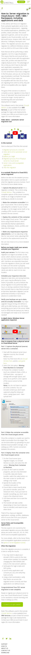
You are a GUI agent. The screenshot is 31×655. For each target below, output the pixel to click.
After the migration (9, 167)
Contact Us (5, 650)
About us (4, 648)
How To (4, 646)
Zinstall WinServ (6, 192)
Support (4, 644)
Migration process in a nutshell (13, 150)
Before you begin (9, 156)
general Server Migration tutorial (14, 543)
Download (5, 653)
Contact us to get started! (12, 604)
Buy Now (21, 2)
